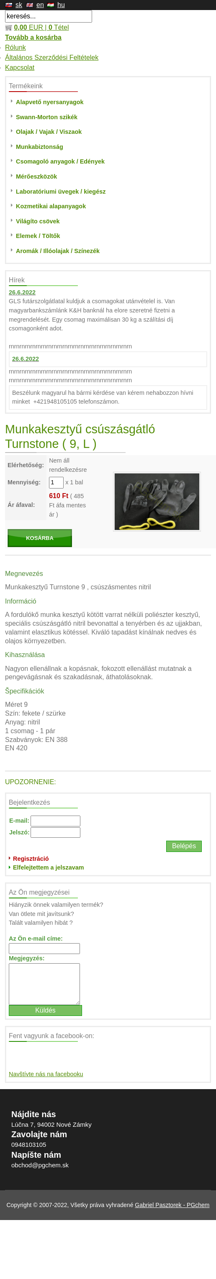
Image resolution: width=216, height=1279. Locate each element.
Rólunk (15, 47)
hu (61, 4)
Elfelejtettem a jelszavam (48, 867)
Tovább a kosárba (33, 37)
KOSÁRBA (40, 538)
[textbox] (48, 16)
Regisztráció (31, 858)
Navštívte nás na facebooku (46, 1074)
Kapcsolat (19, 67)
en (40, 4)
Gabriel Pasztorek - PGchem (172, 1205)
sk (18, 4)
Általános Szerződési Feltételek (51, 57)
